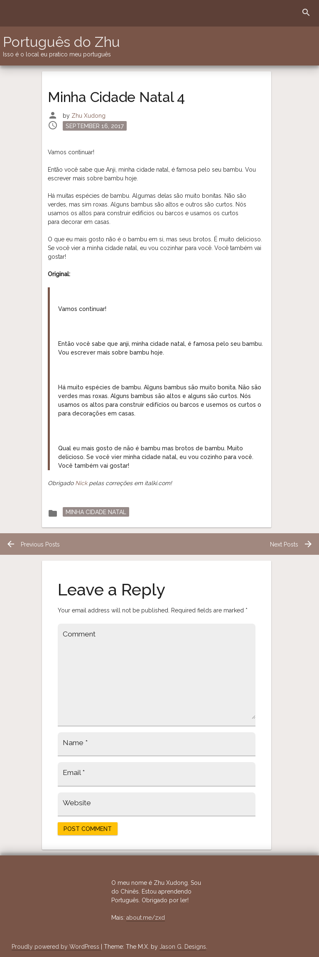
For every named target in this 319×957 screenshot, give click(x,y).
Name (75, 742)
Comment (79, 634)
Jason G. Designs (183, 946)
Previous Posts (33, 544)
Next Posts (291, 544)
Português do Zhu (61, 42)
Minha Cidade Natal (96, 511)
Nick (81, 483)
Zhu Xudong (88, 115)
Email (74, 772)
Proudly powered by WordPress (56, 946)
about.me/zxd (145, 917)
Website (77, 803)
